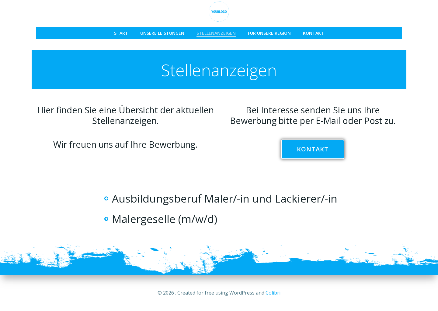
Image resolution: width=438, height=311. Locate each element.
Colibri (273, 292)
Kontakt (313, 33)
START (121, 33)
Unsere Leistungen (162, 33)
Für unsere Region (269, 33)
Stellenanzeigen (216, 33)
